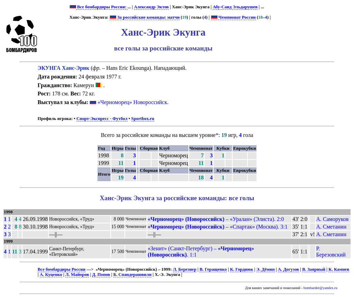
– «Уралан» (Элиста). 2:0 (216, 219)
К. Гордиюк (241, 269)
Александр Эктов (151, 6)
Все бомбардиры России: (102, 6)
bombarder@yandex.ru (320, 288)
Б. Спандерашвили (132, 274)
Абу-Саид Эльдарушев (235, 6)
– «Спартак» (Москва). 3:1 (218, 227)
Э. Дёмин (266, 269)
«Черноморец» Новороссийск (132, 102)
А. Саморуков (332, 219)
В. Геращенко (213, 269)
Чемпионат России (233, 17)
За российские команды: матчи (145, 17)
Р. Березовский (331, 251)
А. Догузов (288, 269)
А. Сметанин (331, 227)
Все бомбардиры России (61, 269)
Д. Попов (101, 274)
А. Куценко (51, 274)
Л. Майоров (77, 274)
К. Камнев (338, 269)
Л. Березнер (184, 269)
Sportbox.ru (142, 118)
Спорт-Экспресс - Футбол (102, 118)
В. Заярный (313, 269)
